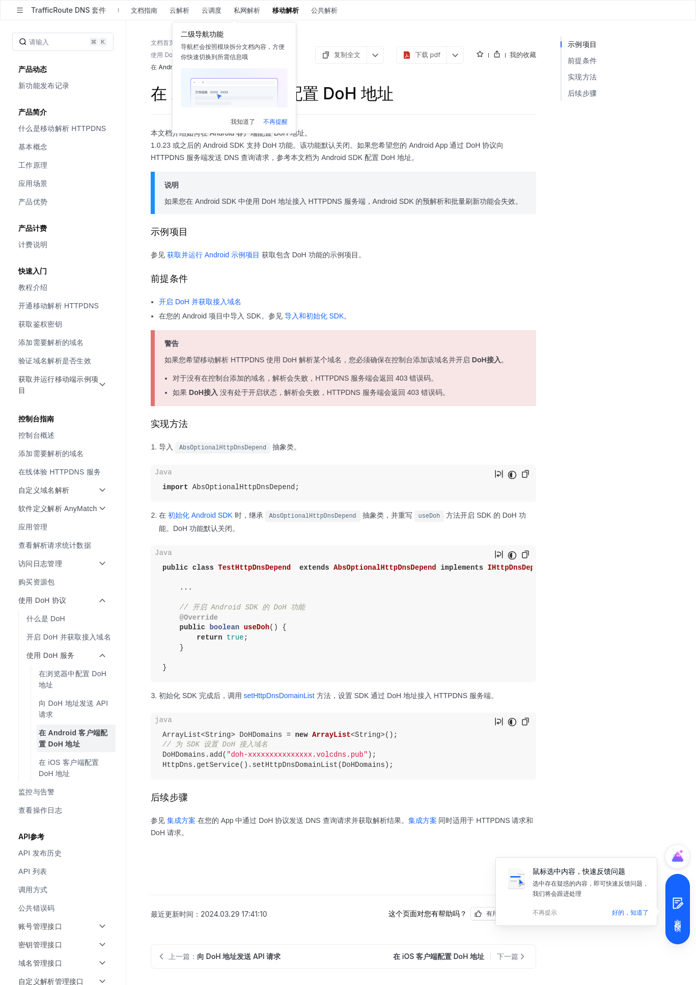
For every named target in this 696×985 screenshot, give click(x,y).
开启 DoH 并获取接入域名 (200, 302)
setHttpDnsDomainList (278, 695)
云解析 (179, 10)
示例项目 (582, 44)
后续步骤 (582, 93)
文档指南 (144, 10)
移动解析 (285, 10)
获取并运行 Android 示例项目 (213, 255)
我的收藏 (523, 54)
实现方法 (582, 76)
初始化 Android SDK (200, 515)
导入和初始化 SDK (314, 316)
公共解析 (324, 10)
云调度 (211, 10)
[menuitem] (64, 85)
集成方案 (181, 820)
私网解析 (247, 10)
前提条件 (582, 60)
